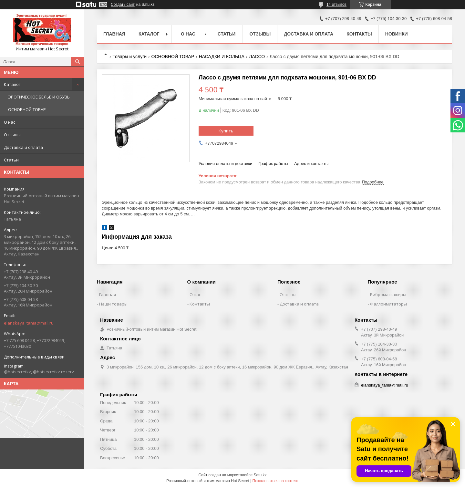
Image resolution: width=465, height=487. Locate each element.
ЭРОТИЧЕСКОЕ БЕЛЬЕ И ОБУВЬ (39, 97)
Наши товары (113, 304)
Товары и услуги (129, 56)
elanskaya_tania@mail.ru (29, 323)
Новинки (396, 33)
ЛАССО (257, 56)
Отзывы (12, 135)
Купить (226, 131)
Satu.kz (259, 475)
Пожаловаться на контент (276, 481)
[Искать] (77, 62)
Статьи (11, 160)
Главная (114, 33)
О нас (9, 122)
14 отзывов (336, 4)
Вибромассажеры (388, 294)
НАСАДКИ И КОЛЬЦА (221, 56)
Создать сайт (123, 4)
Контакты (359, 33)
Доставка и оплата (23, 147)
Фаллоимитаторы (388, 304)
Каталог (12, 84)
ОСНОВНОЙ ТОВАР (27, 109)
